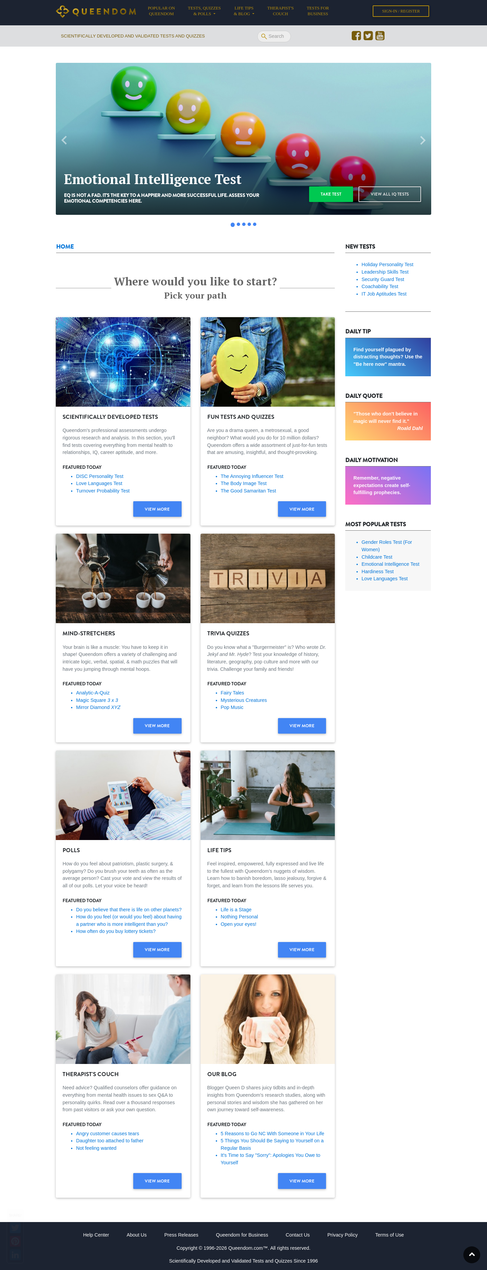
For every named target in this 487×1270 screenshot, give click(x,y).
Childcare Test (377, 557)
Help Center (96, 1235)
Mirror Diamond (98, 707)
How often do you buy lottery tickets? (116, 931)
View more (157, 509)
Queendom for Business (242, 1235)
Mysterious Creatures (244, 700)
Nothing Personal (239, 916)
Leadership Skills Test (385, 272)
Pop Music (232, 707)
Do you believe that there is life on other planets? (129, 909)
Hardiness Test (378, 571)
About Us (136, 1235)
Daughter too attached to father (109, 1140)
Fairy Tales (232, 692)
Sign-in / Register (401, 12)
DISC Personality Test (99, 476)
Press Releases (181, 1235)
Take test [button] (331, 194)
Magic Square (97, 700)
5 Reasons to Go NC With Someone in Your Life (272, 1133)
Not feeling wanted (96, 1148)
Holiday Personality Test (387, 264)
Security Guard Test (383, 279)
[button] (64, 140)
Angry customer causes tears (107, 1133)
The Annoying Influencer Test (252, 476)
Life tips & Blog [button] (243, 12)
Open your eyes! (239, 924)
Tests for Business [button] (318, 12)
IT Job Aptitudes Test (384, 294)
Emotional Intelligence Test (390, 564)
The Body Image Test (244, 483)
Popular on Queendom (164, 12)
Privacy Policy (342, 1235)
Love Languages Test (99, 483)
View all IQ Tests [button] (390, 194)
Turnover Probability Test (103, 490)
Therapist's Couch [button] (280, 12)
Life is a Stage (236, 909)
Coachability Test (380, 286)
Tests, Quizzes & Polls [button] (204, 12)
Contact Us (298, 1235)
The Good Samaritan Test (248, 490)
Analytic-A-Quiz (93, 692)
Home (65, 246)
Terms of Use (389, 1235)
